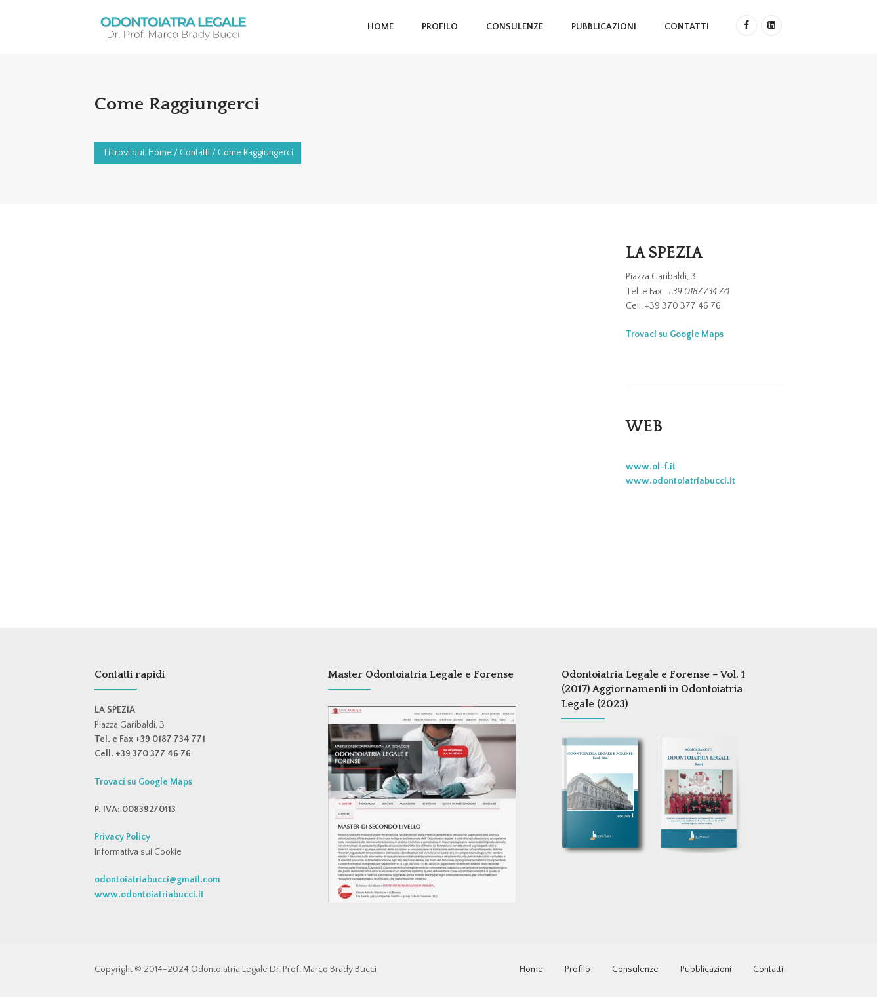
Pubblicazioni (603, 27)
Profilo (440, 27)
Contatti (686, 27)
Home (380, 27)
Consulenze (514, 27)
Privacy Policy (122, 837)
